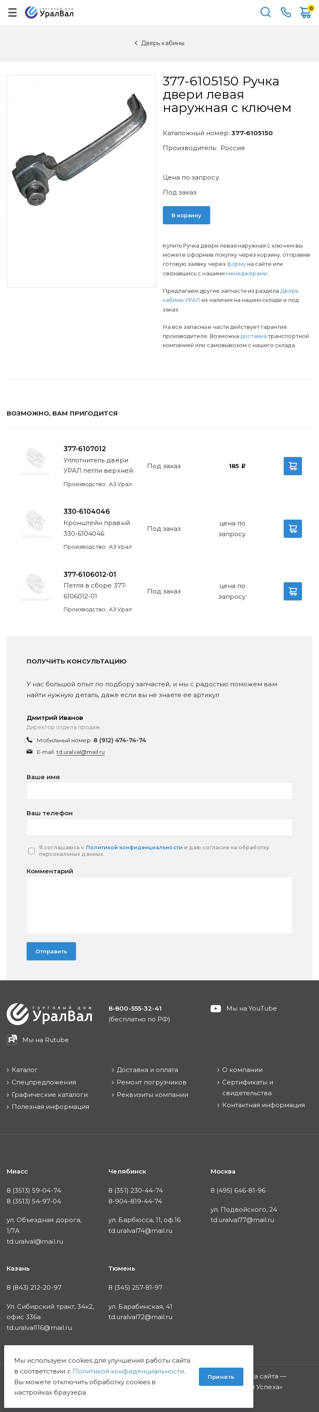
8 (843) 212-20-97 (34, 1287)
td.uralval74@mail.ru (140, 1231)
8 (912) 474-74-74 (120, 740)
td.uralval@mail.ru (80, 752)
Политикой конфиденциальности (134, 847)
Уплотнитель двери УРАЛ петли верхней (98, 465)
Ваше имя (43, 777)
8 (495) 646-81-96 (238, 1190)
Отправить (51, 951)
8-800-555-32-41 (286, 12)
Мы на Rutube (45, 1040)
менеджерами (247, 273)
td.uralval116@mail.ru (39, 1328)
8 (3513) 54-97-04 (34, 1201)
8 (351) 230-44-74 (135, 1190)
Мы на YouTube (251, 1008)
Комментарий (50, 871)
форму (236, 263)
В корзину (186, 215)
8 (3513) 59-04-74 (34, 1190)
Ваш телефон (50, 813)
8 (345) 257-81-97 (135, 1287)
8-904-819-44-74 (135, 1201)
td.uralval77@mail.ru (243, 1220)
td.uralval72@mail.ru (140, 1317)
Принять (221, 1376)
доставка (253, 336)
